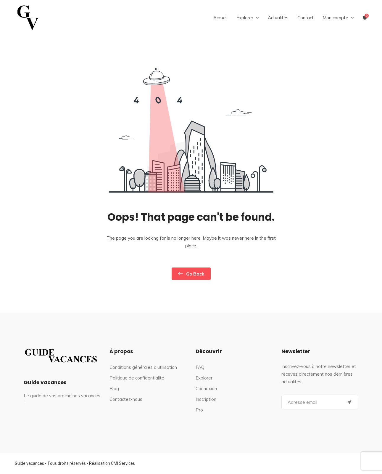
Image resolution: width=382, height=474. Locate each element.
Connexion (206, 388)
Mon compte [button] (335, 17)
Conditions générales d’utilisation (143, 367)
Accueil (220, 17)
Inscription (206, 399)
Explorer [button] (244, 17)
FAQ (200, 367)
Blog (114, 388)
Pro (199, 410)
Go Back (191, 274)
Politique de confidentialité (136, 378)
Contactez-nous (125, 399)
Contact (305, 17)
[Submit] (349, 402)
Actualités (278, 17)
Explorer (204, 378)
